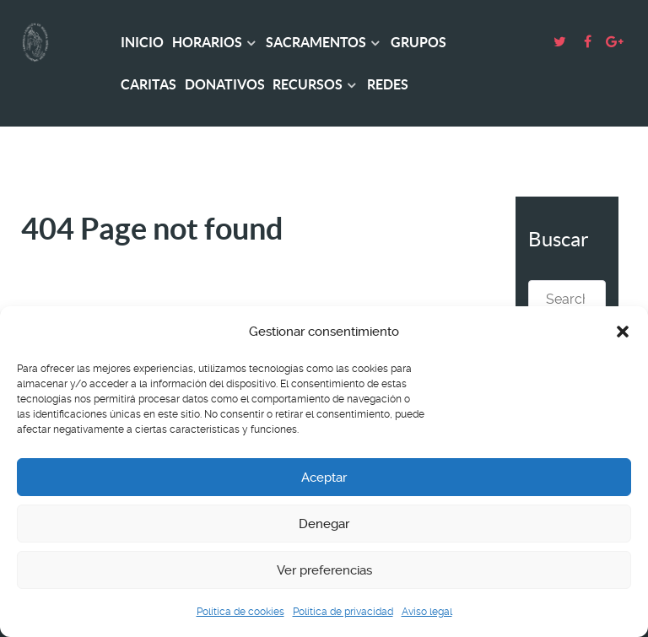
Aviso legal (427, 612)
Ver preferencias (324, 570)
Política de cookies (240, 612)
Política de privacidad (343, 612)
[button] (622, 331)
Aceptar (324, 477)
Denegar (324, 524)
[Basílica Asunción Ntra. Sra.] (48, 42)
